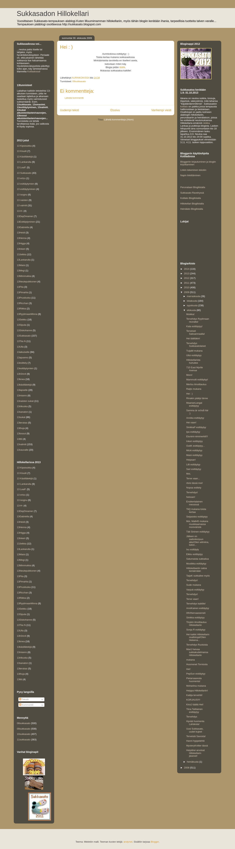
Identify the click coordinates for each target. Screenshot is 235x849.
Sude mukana (193, 584)
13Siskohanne (24, 330)
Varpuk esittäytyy (195, 589)
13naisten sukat (25, 401)
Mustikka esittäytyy (196, 563)
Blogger (155, 841)
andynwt (128, 841)
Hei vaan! (191, 422)
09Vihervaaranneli (195, 613)
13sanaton (22, 411)
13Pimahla (22, 292)
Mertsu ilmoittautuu (196, 384)
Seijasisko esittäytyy (196, 516)
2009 (187, 292)
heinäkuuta (193, 761)
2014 (187, 269)
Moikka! (190, 314)
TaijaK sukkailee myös (198, 575)
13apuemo (22, 357)
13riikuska (22, 406)
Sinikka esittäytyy (195, 617)
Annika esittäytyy (195, 418)
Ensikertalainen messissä (194, 503)
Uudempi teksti (69, 110)
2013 (187, 273)
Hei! (188, 669)
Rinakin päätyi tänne (197, 398)
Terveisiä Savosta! (196, 736)
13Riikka (21, 308)
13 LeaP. (21, 167)
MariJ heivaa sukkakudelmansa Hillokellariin (197, 652)
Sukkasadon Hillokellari (53, 13)
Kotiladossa (33, 71)
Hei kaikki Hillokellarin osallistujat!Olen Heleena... (197, 637)
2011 (187, 282)
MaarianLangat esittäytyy (194, 404)
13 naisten (22, 200)
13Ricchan (22, 303)
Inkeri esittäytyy (194, 441)
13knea (21, 379)
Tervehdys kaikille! (196, 603)
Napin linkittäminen (190, 175)
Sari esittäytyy (193, 469)
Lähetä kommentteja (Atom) (118, 119)
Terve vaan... (193, 478)
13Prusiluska (23, 297)
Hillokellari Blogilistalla (192, 203)
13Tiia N (21, 341)
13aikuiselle (23, 352)
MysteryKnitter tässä (197, 745)
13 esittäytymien (25, 183)
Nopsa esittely (193, 487)
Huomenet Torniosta (196, 664)
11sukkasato (23, 739)
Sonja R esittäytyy (195, 629)
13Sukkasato (24, 335)
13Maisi (21, 265)
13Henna (22, 238)
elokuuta (192, 310)
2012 (187, 278)
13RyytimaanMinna (27, 314)
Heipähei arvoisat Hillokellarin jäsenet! (195, 753)
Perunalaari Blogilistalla (192, 187)
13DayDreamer (25, 216)
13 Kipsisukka (24, 145)
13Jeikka (21, 254)
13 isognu (22, 194)
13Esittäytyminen (26, 221)
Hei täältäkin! (193, 338)
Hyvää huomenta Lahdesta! (195, 723)
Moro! (189, 375)
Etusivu (115, 110)
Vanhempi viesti (161, 110)
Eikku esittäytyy (194, 554)
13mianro (22, 395)
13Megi (21, 270)
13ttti (19, 439)
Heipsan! (191, 459)
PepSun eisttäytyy (195, 673)
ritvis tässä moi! (194, 483)
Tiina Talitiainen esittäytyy (194, 710)
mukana (190, 659)
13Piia (20, 287)
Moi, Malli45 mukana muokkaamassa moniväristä (197, 524)
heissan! (190, 497)
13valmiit (21, 444)
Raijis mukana (193, 389)
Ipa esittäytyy (193, 431)
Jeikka (206, 123)
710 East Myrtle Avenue (194, 369)
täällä (122, 67)
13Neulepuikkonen (27, 281)
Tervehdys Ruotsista (197, 644)
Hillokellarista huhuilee (193, 361)
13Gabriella (23, 227)
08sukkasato (23, 723)
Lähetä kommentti (74, 98)
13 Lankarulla (24, 162)
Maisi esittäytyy (194, 455)
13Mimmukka (24, 276)
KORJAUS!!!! (193, 699)
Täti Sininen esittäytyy (197, 531)
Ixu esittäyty (192, 549)
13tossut (21, 433)
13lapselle (22, 390)
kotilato (184, 106)
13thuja (21, 428)
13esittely (22, 362)
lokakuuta (192, 300)
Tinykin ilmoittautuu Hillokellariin (196, 623)
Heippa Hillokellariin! (197, 690)
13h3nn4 (21, 373)
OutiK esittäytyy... (195, 445)
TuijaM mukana (194, 350)
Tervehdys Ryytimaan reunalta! (197, 320)
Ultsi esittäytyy (193, 355)
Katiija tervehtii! (194, 695)
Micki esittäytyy (194, 450)
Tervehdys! (192, 492)
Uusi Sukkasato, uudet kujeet (194, 730)
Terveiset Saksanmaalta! (195, 332)
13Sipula (21, 324)
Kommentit (26, 704)
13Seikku (22, 319)
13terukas (22, 422)
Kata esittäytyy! (194, 326)
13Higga (21, 243)
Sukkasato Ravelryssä (192, 192)
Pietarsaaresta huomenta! (194, 680)
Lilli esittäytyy (193, 464)
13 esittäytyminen (26, 189)
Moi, (188, 473)
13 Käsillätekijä (25, 156)
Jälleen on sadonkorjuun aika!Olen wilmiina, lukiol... (197, 540)
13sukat (21, 417)
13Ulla (20, 346)
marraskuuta (194, 296)
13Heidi (21, 232)
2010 (187, 287)
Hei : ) (189, 393)
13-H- (20, 211)
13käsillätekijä (24, 384)
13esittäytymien (25, 368)
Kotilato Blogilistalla (190, 198)
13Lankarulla (23, 259)
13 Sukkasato (24, 173)
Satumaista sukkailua (197, 558)
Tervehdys (191, 716)
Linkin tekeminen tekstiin (193, 170)
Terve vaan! (192, 599)
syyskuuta (192, 305)
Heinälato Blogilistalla (191, 209)
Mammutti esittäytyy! (197, 379)
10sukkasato (23, 734)
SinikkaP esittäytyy (196, 427)
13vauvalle (22, 449)
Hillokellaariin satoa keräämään (196, 569)
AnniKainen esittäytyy (197, 608)
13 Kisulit (22, 151)
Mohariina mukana (196, 685)
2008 (187, 767)
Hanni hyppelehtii (195, 740)
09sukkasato (79, 81)
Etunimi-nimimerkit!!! (197, 436)
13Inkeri (21, 249)
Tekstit (24, 699)
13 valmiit (22, 205)
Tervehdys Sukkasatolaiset (196, 345)
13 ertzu (21, 178)
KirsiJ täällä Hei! (194, 704)
